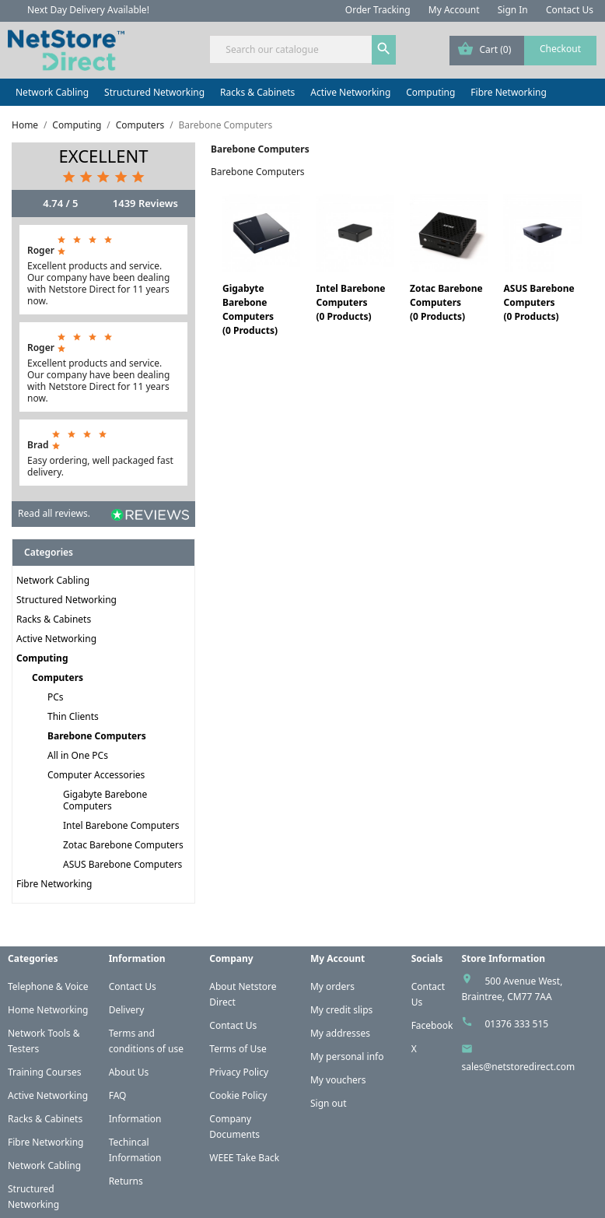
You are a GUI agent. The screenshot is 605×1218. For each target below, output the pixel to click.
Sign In (513, 10)
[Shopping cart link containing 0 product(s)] (523, 50)
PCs (55, 697)
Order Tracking (378, 10)
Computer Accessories (96, 774)
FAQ (118, 1095)
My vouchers (338, 1079)
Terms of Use (237, 1048)
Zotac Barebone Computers (123, 844)
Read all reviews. (54, 513)
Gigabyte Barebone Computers (105, 800)
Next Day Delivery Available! (88, 10)
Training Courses (45, 1072)
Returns (126, 1181)
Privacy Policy (238, 1072)
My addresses (340, 1033)
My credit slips (341, 1009)
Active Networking (350, 92)
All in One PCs (77, 755)
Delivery (127, 1009)
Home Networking (48, 1009)
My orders (332, 986)
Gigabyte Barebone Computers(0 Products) (250, 309)
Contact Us (569, 10)
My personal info (347, 1056)
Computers (57, 677)
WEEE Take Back (244, 1157)
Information (135, 1118)
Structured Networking (154, 92)
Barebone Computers (96, 735)
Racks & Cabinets (257, 92)
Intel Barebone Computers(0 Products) (350, 302)
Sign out (328, 1103)
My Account (454, 10)
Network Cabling (52, 92)
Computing (430, 92)
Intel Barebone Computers (121, 825)
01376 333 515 (516, 1023)
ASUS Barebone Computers (122, 864)
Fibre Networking (508, 92)
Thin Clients (73, 716)
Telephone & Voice (48, 986)
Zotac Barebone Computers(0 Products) (446, 302)
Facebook (432, 1025)
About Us (129, 1072)
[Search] (302, 49)
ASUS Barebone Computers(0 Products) (538, 302)
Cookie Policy (238, 1095)
